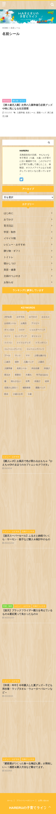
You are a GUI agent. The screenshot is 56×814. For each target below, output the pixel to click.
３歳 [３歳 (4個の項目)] (30, 394)
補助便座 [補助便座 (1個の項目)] (26, 388)
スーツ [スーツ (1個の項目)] (7, 336)
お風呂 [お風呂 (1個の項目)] (24, 323)
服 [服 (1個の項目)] (5, 381)
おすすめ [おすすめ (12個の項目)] (20, 317)
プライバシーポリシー (25, 800)
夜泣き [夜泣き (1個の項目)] (7, 375)
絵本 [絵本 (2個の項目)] (47, 381)
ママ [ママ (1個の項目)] (28, 355)
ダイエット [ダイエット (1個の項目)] (36, 336)
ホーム (10, 800)
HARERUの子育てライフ (28, 808)
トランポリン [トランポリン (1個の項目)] (41, 342)
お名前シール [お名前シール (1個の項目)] (10, 323)
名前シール (30, 112)
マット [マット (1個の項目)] (18, 355)
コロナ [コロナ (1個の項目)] (22, 330)
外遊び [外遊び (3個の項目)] (47, 368)
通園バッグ (41, 112)
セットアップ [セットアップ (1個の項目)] (21, 336)
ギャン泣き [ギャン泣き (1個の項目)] (9, 330)
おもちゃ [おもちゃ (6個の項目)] (45, 317)
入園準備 (21, 112)
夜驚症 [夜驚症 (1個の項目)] (18, 375)
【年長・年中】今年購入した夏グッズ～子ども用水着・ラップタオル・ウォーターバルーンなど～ (27, 689)
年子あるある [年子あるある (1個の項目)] (42, 375)
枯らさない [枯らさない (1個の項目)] (16, 381)
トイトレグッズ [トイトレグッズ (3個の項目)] (23, 342)
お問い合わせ (43, 800)
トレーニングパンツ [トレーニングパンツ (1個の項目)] (35, 349)
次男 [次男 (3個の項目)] (28, 381)
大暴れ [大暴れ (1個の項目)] (29, 375)
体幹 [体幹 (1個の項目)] (17, 362)
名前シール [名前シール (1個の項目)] (22, 368)
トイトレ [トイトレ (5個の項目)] (8, 342)
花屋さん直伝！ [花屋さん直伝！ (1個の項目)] (11, 388)
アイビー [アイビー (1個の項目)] (35, 323)
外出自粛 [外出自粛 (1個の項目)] (35, 368)
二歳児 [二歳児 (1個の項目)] (7, 362)
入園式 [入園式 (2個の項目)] (41, 362)
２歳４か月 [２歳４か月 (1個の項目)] (18, 394)
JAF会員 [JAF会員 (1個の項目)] (8, 317)
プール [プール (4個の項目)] (7, 355)
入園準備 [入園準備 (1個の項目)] (8, 368)
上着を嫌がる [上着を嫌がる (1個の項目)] (40, 355)
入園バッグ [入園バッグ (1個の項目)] (28, 362)
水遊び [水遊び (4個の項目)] (37, 381)
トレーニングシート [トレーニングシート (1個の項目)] (13, 349)
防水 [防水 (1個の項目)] (6, 394)
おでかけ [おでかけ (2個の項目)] (33, 317)
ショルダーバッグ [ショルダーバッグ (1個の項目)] (37, 330)
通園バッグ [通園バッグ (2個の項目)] (40, 388)
